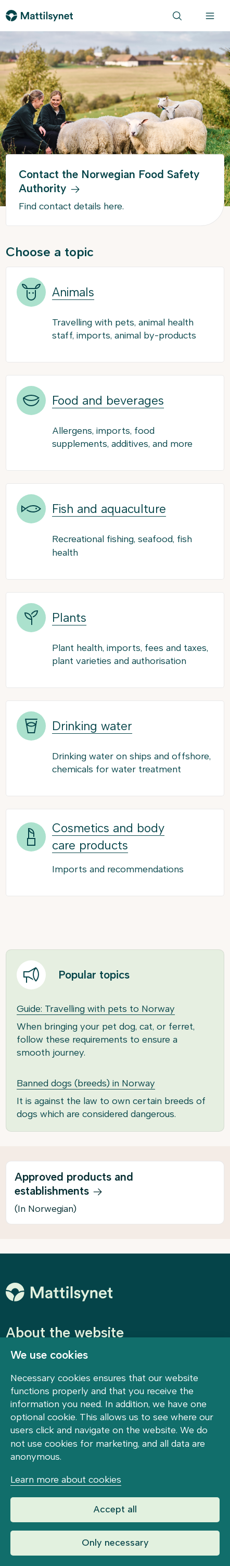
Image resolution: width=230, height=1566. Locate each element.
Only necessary (115, 1542)
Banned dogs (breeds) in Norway (86, 1083)
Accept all (115, 1509)
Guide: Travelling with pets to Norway (96, 1008)
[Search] (177, 15)
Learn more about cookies (65, 1479)
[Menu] (210, 15)
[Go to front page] (39, 15)
